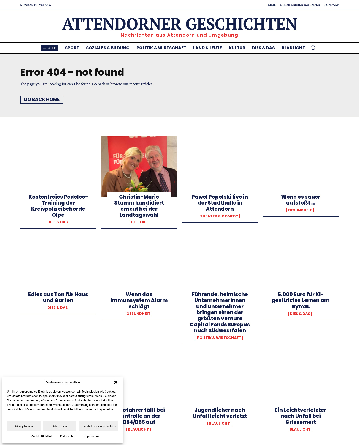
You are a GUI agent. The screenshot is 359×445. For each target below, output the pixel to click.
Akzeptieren (24, 426)
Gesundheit (300, 210)
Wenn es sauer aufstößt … (300, 199)
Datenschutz (68, 436)
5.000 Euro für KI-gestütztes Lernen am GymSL (301, 300)
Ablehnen (60, 426)
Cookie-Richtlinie (42, 436)
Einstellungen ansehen (98, 426)
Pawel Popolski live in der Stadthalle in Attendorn (220, 203)
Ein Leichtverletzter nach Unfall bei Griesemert (300, 416)
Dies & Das (57, 222)
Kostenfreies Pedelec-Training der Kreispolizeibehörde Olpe (58, 205)
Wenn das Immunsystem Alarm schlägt (139, 300)
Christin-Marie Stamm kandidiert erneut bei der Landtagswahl (139, 205)
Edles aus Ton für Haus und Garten (58, 297)
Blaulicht (138, 429)
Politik (138, 222)
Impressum (91, 436)
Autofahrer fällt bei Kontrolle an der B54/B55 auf (139, 416)
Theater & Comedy (219, 216)
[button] (116, 382)
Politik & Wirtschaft (219, 338)
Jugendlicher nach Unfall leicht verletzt (220, 413)
